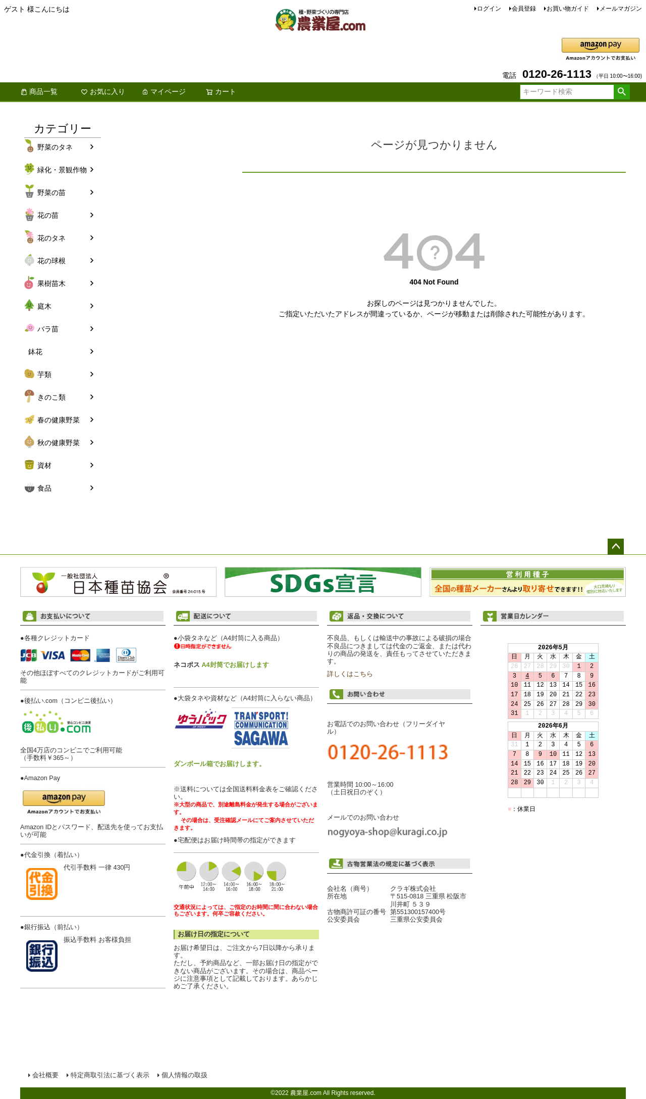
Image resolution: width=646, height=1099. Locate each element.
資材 (44, 465)
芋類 (44, 374)
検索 (621, 92)
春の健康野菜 (58, 420)
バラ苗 (48, 329)
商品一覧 (39, 91)
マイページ (163, 91)
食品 (44, 488)
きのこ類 (51, 397)
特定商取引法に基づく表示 (110, 1075)
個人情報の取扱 (184, 1075)
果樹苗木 (51, 283)
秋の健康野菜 (58, 443)
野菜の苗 (51, 192)
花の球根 (51, 261)
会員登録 (524, 8)
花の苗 (48, 215)
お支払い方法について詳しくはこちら (92, 1009)
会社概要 (45, 1075)
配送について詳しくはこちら (246, 1002)
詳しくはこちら (350, 674)
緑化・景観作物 (62, 170)
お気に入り (103, 91)
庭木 (44, 306)
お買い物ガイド (568, 8)
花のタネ (51, 238)
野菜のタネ (55, 147)
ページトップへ (616, 547)
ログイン (489, 8)
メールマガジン (621, 8)
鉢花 (35, 352)
